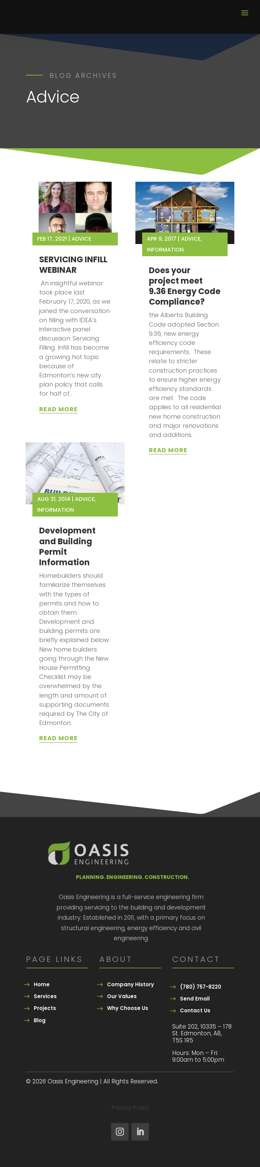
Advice (81, 239)
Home (42, 984)
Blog (40, 1020)
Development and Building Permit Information (67, 546)
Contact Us (195, 1010)
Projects (45, 1008)
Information (55, 510)
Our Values (122, 996)
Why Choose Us (127, 1008)
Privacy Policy (130, 1108)
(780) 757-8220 (200, 986)
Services (45, 996)
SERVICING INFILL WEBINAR (73, 265)
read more (58, 409)
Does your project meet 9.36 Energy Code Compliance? (184, 286)
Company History (130, 984)
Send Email (195, 998)
